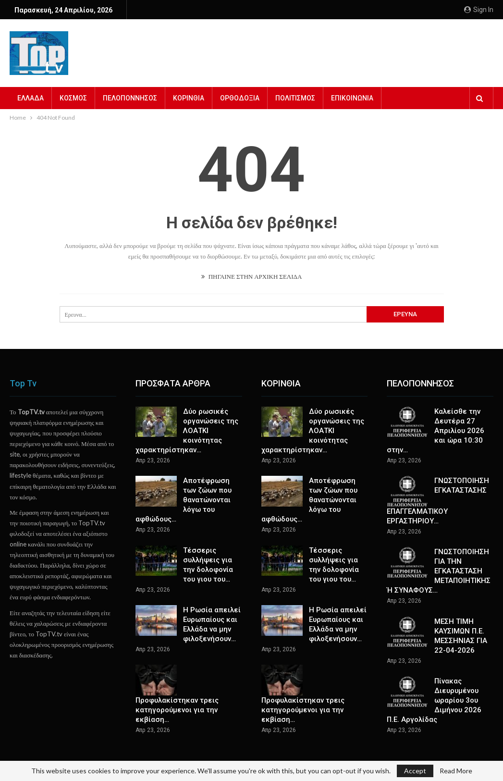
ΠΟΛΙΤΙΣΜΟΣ (295, 98)
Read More (456, 771)
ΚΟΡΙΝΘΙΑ (188, 98)
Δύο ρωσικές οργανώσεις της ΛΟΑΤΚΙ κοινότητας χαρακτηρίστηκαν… (186, 430)
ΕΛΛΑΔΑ (30, 98)
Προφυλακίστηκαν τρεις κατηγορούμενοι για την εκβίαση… (177, 710)
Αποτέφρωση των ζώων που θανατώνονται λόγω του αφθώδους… (183, 499)
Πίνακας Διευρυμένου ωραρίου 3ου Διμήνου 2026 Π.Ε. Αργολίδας (434, 700)
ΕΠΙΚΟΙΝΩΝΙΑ (352, 98)
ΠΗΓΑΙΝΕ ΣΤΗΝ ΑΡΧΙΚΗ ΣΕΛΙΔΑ (251, 276)
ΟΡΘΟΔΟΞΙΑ (239, 98)
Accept (415, 771)
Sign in (478, 9)
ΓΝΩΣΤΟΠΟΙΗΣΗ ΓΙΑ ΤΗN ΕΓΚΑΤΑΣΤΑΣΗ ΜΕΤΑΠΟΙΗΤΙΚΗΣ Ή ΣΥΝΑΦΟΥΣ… (439, 571)
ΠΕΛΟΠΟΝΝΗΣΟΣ (130, 98)
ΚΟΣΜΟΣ (73, 98)
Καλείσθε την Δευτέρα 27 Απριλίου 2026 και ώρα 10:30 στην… (435, 430)
